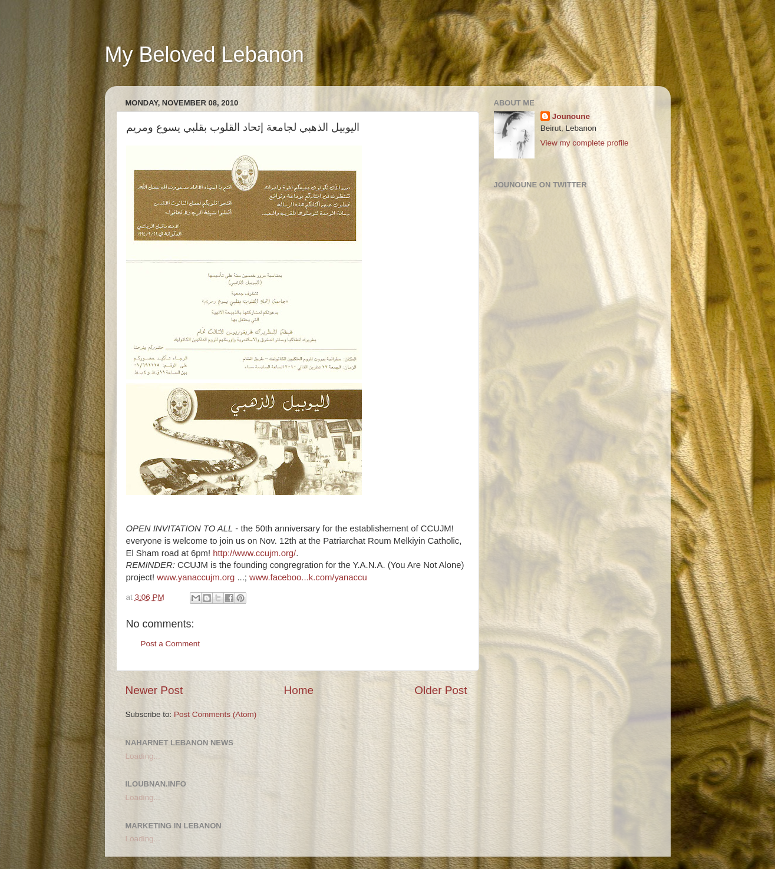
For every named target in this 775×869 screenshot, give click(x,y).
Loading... (143, 756)
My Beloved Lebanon (204, 54)
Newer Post (154, 690)
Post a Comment (170, 643)
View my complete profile (584, 142)
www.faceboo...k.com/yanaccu (308, 577)
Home (299, 690)
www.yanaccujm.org (196, 577)
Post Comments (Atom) (215, 714)
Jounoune (571, 116)
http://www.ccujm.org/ (254, 553)
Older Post (440, 690)
